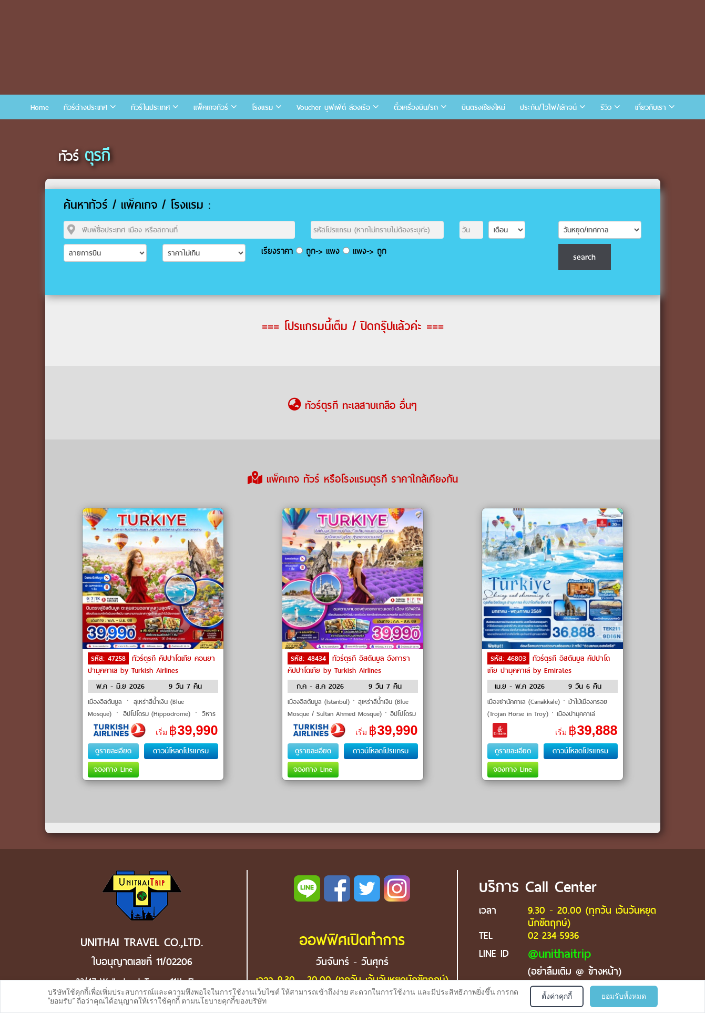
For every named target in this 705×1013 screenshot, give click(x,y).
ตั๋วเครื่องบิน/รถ (416, 107)
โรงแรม (262, 107)
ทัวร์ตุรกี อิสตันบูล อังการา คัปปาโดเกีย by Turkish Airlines (349, 664)
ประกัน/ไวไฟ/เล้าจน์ (548, 107)
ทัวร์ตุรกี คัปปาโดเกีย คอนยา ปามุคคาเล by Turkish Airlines (151, 664)
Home (39, 107)
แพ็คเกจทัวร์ (210, 107)
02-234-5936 (553, 935)
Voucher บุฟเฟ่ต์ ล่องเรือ (333, 107)
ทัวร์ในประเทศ (150, 107)
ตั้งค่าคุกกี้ (556, 996)
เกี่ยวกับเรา (650, 107)
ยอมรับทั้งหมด (623, 996)
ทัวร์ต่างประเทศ (85, 107)
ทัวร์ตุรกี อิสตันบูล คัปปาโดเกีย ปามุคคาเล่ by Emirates (548, 664)
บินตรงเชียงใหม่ (483, 107)
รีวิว (605, 107)
